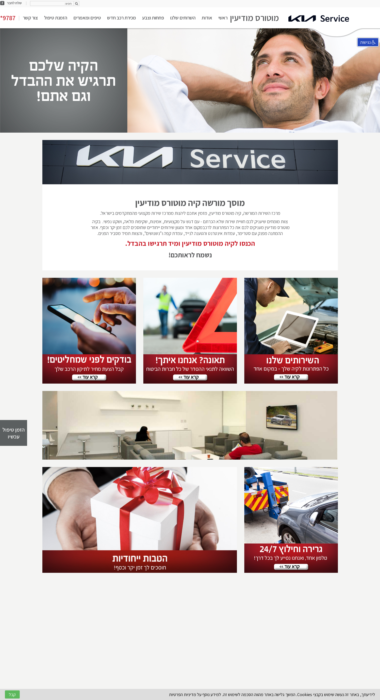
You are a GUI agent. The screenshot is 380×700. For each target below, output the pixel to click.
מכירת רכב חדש (121, 18)
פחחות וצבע (153, 18)
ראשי (223, 18)
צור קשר (30, 18)
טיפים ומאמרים (87, 18)
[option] (190, 80)
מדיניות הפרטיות (182, 694)
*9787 (8, 18)
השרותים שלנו (183, 18)
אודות (207, 18)
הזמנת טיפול (55, 18)
